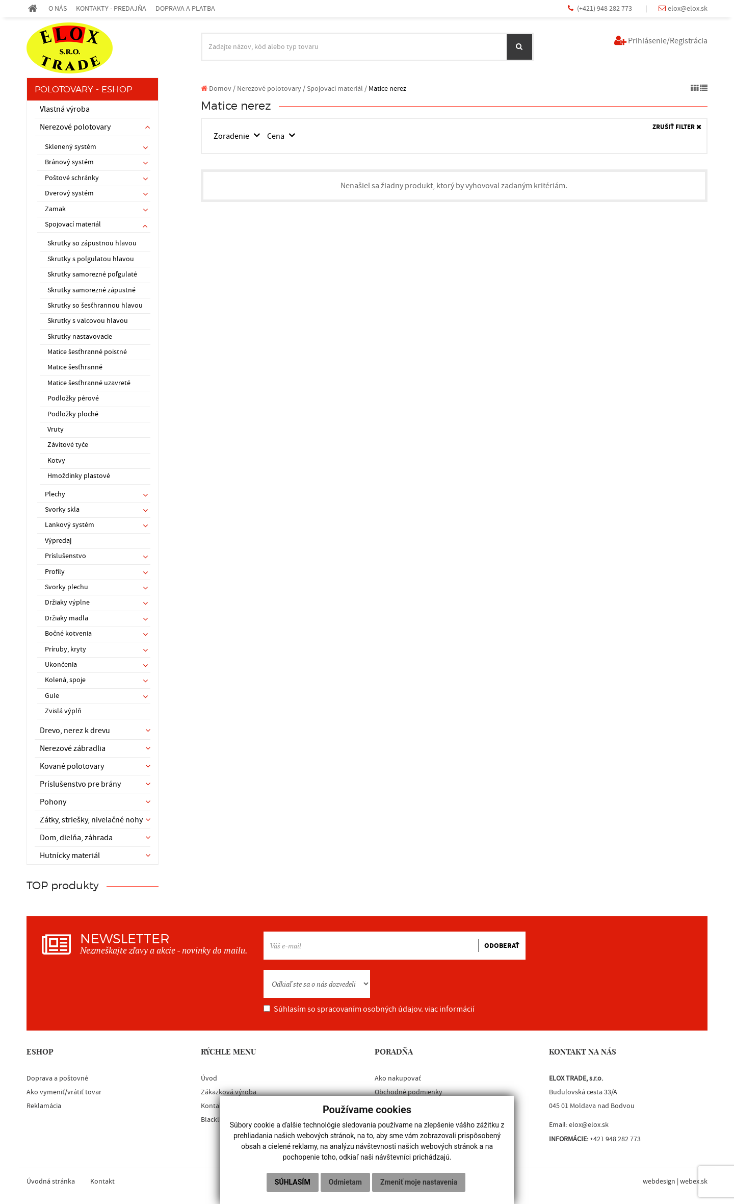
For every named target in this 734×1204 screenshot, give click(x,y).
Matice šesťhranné (74, 367)
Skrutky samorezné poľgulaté (92, 274)
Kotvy (56, 460)
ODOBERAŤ (501, 946)
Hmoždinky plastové (78, 476)
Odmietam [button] (345, 1182)
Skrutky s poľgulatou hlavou (90, 259)
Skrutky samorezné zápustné (91, 290)
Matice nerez (387, 88)
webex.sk (693, 1181)
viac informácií (450, 1009)
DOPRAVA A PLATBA (185, 8)
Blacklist (213, 1119)
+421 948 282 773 (615, 1139)
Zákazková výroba (228, 1092)
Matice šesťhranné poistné (87, 352)
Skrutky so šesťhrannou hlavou (95, 305)
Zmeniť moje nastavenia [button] (418, 1182)
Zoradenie (232, 136)
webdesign (659, 1181)
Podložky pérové (73, 398)
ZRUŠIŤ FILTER (676, 127)
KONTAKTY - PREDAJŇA (111, 8)
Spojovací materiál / (337, 88)
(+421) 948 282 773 (605, 8)
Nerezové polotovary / (271, 88)
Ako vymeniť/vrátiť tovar (64, 1092)
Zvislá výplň (63, 711)
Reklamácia (44, 1106)
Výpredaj (58, 540)
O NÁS (57, 8)
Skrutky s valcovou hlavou (87, 320)
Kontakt (213, 1106)
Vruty (55, 429)
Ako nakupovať (398, 1078)
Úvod (209, 1078)
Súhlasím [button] (292, 1182)
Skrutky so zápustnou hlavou (92, 243)
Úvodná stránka (51, 1181)
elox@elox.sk (687, 8)
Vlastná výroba (65, 109)
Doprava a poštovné (57, 1078)
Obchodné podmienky (408, 1092)
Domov (216, 88)
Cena (276, 136)
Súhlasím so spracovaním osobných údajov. (369, 1009)
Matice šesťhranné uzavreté (88, 383)
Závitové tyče (67, 444)
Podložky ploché (72, 414)
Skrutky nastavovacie (79, 336)
